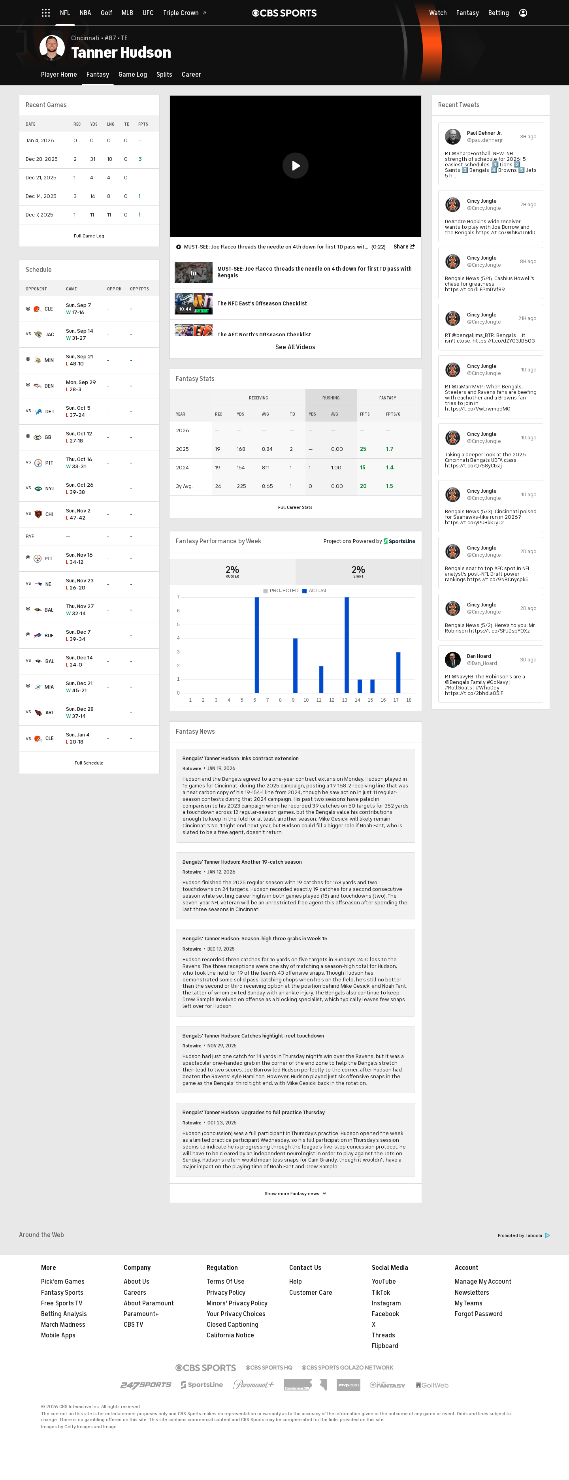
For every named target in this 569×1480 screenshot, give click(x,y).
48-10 (83, 360)
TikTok (381, 1293)
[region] (295, 166)
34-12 (83, 558)
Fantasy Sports (62, 1293)
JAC (49, 334)
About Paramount (149, 1303)
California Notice (230, 1335)
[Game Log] (133, 74)
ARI (49, 712)
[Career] (191, 74)
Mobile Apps (58, 1335)
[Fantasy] (98, 74)
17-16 (83, 309)
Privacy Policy (226, 1293)
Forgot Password (479, 1314)
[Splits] (164, 74)
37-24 (83, 411)
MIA (49, 687)
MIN (49, 360)
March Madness (63, 1325)
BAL (49, 609)
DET (50, 411)
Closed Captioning (232, 1325)
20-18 (83, 738)
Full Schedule (89, 763)
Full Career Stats (295, 507)
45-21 (83, 687)
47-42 (83, 514)
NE (48, 584)
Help (295, 1282)
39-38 (83, 488)
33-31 (83, 463)
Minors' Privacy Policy (237, 1303)
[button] (296, 166)
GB (48, 437)
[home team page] (37, 309)
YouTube (384, 1282)
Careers (135, 1293)
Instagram (386, 1303)
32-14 (83, 610)
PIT (49, 462)
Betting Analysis (64, 1314)
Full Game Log (89, 236)
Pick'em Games (63, 1282)
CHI (49, 514)
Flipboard (385, 1346)
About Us (136, 1282)
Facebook (385, 1314)
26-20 (83, 584)
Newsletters (472, 1293)
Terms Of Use (226, 1282)
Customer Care (310, 1293)
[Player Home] (59, 74)
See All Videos (295, 347)
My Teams (468, 1303)
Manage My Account (483, 1282)
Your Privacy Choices (236, 1314)
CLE (49, 308)
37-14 (83, 712)
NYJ (49, 488)
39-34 (83, 635)
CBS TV (133, 1325)
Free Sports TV (62, 1303)
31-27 (83, 334)
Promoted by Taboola (524, 1235)
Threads (383, 1335)
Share (401, 246)
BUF (49, 635)
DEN (49, 385)
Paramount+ (141, 1314)
